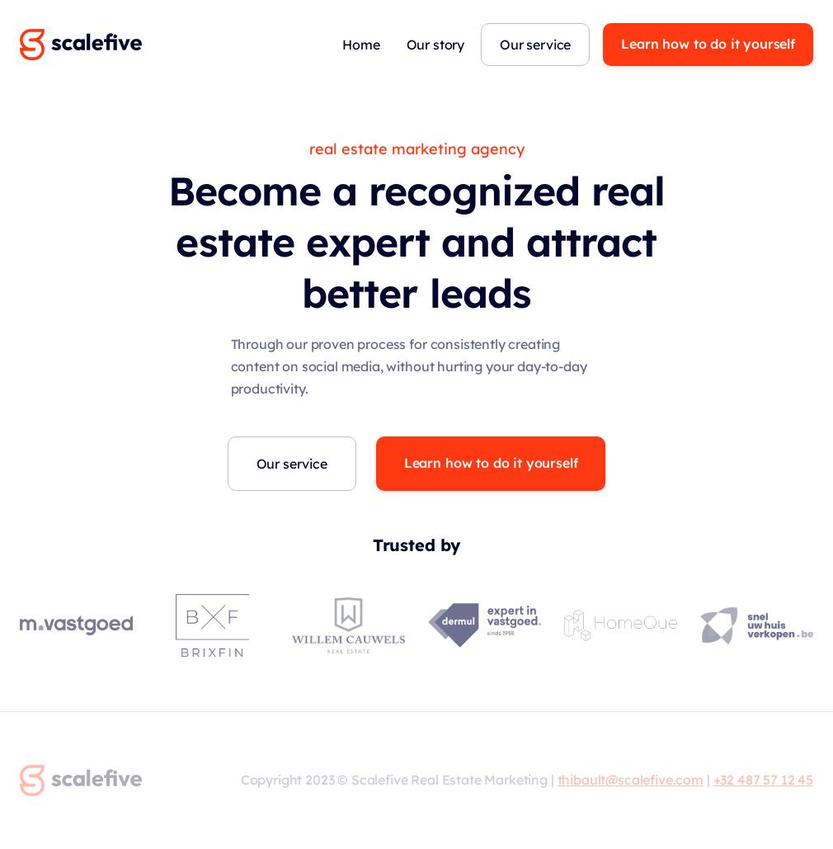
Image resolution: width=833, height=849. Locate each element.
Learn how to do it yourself (708, 43)
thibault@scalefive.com (631, 779)
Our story (436, 44)
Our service (535, 44)
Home (360, 44)
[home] (81, 44)
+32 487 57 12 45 (763, 779)
